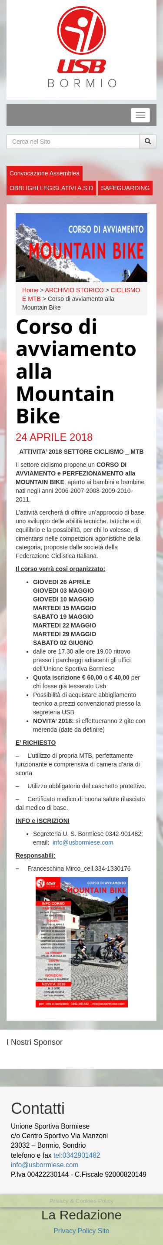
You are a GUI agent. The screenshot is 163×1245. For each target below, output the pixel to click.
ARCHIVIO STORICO (74, 290)
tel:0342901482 (76, 1155)
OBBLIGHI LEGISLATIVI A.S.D (51, 188)
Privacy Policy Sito (81, 1231)
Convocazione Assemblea (45, 173)
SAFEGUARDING (125, 188)
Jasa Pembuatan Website (72, 1194)
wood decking (32, 1184)
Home (30, 290)
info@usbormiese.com (83, 842)
